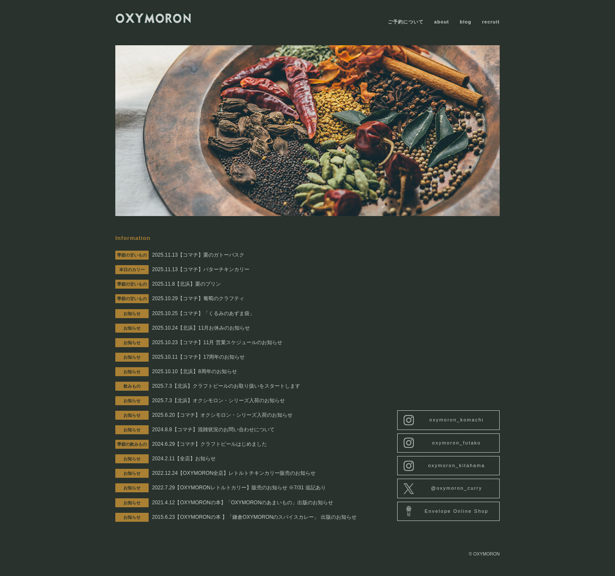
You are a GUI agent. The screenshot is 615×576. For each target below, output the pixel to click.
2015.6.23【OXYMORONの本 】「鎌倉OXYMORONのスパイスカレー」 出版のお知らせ (254, 517)
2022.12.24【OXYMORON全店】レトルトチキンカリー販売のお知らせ (234, 473)
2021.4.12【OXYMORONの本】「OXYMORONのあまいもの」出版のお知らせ (242, 503)
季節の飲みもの (132, 444)
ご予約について (406, 21)
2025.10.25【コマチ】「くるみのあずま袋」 (203, 313)
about (441, 21)
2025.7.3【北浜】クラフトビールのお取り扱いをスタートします (226, 386)
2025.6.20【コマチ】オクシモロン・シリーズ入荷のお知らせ (222, 415)
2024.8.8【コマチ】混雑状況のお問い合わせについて (213, 430)
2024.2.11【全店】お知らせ (184, 459)
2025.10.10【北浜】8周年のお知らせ (194, 371)
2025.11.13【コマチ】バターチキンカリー (200, 269)
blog (466, 21)
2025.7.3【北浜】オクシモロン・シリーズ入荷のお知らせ (218, 400)
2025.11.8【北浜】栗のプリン (186, 284)
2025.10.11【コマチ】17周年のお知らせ (198, 357)
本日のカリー (132, 269)
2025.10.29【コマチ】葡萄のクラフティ (198, 298)
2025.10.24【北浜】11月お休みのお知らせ (201, 328)
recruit (491, 21)
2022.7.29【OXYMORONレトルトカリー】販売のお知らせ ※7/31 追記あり (239, 488)
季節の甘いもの (132, 255)
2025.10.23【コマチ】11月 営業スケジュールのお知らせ (217, 342)
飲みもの (132, 386)
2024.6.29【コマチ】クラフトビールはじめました (209, 444)
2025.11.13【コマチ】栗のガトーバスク (198, 255)
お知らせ (132, 313)
